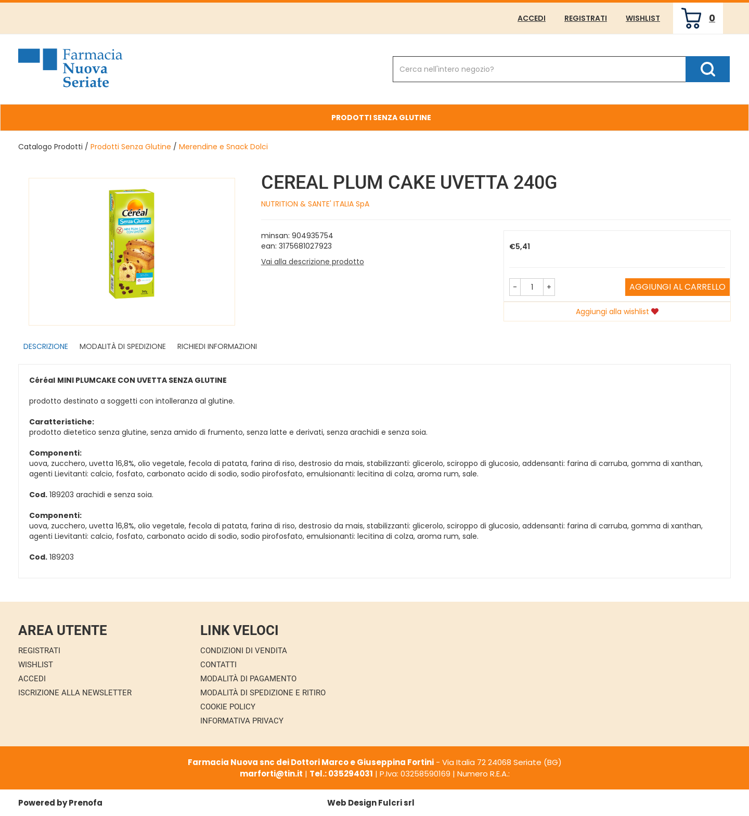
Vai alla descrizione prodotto (312, 261)
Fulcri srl (396, 802)
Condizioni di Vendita (243, 650)
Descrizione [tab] (45, 346)
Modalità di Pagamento (248, 678)
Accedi (532, 18)
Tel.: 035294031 (341, 773)
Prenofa (85, 802)
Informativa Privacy (241, 721)
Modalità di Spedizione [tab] (123, 346)
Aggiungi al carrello (677, 287)
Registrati (585, 18)
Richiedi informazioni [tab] (217, 346)
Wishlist (643, 18)
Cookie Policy (227, 706)
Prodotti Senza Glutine (381, 117)
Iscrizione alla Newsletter (75, 692)
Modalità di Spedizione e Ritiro (263, 692)
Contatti (218, 664)
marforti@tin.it (271, 773)
